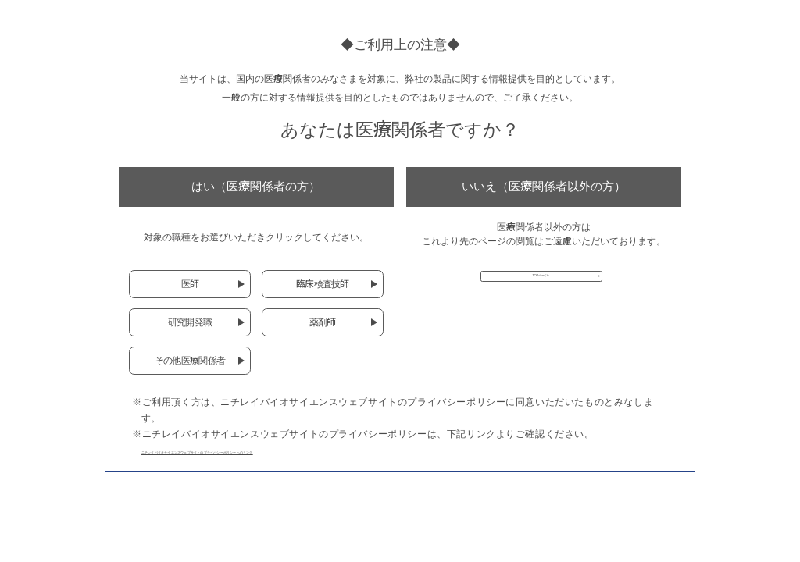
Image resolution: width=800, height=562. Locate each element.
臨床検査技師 (322, 284)
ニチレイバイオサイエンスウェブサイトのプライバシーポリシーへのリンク (308, 450)
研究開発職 (190, 322)
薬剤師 (322, 322)
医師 (190, 284)
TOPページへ (541, 284)
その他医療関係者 (190, 360)
